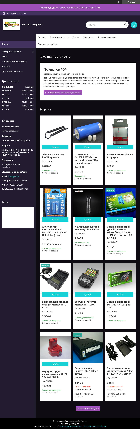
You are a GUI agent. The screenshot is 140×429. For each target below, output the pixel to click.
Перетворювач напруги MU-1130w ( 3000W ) (86, 371)
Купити (55, 147)
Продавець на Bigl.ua (70, 424)
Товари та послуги (58, 37)
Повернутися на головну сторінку (64, 92)
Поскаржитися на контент (71, 426)
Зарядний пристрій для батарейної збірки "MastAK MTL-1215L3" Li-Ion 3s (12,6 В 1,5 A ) (119, 232)
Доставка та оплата (106, 37)
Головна (41, 37)
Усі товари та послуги (87, 409)
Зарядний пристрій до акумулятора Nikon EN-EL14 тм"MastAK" (120, 371)
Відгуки (6, 66)
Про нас (76, 37)
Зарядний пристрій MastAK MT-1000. (86, 303)
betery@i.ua (13, 176)
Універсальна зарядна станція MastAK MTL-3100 (55, 304)
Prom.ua (84, 421)
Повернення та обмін (48, 44)
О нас (5, 56)
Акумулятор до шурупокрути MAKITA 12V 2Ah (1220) (55, 374)
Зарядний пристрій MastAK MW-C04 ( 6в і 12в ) (119, 304)
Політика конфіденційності (95, 426)
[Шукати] (125, 24)
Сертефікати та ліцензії (14, 61)
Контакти (88, 37)
